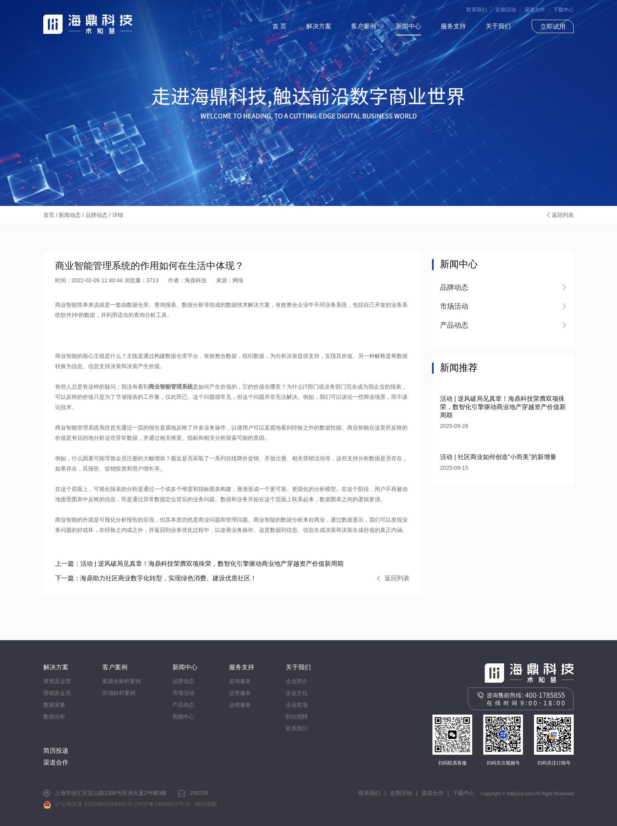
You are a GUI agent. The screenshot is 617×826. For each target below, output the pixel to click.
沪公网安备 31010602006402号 (94, 804)
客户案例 (363, 26)
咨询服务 (240, 681)
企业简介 (297, 681)
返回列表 (563, 215)
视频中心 (183, 716)
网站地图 (206, 804)
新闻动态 (70, 215)
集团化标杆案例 (121, 681)
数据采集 (54, 705)
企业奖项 (297, 705)
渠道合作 (535, 10)
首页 (48, 215)
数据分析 (54, 716)
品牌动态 (96, 215)
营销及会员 (57, 693)
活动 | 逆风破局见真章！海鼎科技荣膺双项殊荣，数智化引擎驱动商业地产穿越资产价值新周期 (199, 563)
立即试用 (552, 26)
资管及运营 (57, 681)
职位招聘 (297, 716)
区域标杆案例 (118, 693)
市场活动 (183, 693)
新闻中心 (408, 26)
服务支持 (453, 26)
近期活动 (505, 10)
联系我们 (476, 10)
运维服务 (240, 705)
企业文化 (297, 693)
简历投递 (55, 750)
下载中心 (563, 10)
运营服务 (240, 693)
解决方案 (318, 26)
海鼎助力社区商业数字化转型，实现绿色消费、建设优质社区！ (156, 578)
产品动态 (183, 705)
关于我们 (498, 26)
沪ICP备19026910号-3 (161, 804)
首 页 (279, 26)
